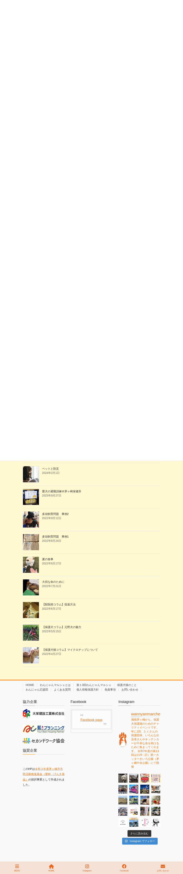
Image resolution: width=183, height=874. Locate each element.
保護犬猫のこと (127, 685)
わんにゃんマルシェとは (55, 685)
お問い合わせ (130, 689)
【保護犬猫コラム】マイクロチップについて (70, 649)
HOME (30, 685)
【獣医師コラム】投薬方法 (59, 604)
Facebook (124, 868)
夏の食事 (47, 559)
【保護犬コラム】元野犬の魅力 (61, 627)
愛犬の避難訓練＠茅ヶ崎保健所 (61, 491)
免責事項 (110, 689)
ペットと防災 (50, 468)
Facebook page (91, 720)
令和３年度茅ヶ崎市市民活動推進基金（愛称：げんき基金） (44, 774)
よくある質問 (62, 689)
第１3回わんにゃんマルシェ (94, 685)
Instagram (87, 868)
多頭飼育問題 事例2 (55, 514)
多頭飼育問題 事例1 (55, 536)
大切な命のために (53, 581)
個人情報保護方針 (87, 689)
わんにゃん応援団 (37, 689)
